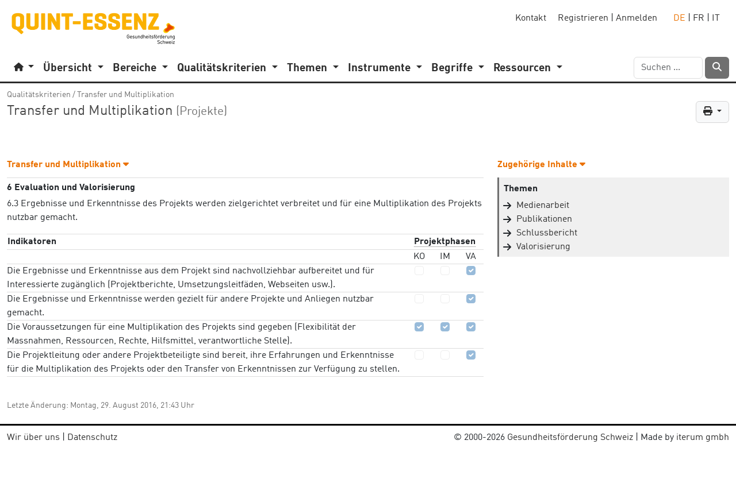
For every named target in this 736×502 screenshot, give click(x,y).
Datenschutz (92, 437)
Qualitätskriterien (39, 95)
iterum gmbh (702, 437)
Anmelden (636, 18)
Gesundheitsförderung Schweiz (570, 437)
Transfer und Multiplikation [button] (68, 164)
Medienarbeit (542, 205)
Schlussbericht (546, 233)
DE (679, 18)
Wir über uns (33, 437)
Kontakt (530, 18)
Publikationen (544, 219)
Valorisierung (543, 247)
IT (716, 18)
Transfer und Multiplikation (125, 95)
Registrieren (583, 18)
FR (698, 18)
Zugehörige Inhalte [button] (541, 164)
